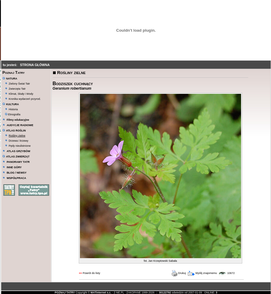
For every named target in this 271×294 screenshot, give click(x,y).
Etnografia (13, 114)
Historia (13, 109)
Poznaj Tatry (13, 72)
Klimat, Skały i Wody (21, 93)
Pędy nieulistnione (20, 145)
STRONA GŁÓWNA (35, 65)
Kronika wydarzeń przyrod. (25, 98)
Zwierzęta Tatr (17, 88)
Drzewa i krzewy (18, 140)
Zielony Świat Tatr (19, 83)
